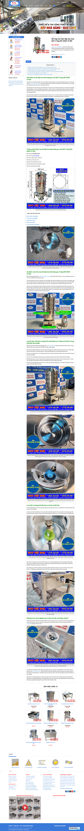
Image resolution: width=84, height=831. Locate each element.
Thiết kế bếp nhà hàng (47, 788)
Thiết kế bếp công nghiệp (47, 776)
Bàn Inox (12, 91)
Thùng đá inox (11, 787)
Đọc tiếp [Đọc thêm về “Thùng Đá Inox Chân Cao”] (50, 745)
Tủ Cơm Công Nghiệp (14, 139)
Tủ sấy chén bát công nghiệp (33, 224)
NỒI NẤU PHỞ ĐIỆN (69, 788)
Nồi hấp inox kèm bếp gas (56, 47)
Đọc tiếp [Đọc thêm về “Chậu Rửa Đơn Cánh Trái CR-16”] (33, 707)
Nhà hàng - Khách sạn (13, 776)
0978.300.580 (17, 60)
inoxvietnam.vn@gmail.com (70, 6)
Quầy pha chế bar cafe (13, 779)
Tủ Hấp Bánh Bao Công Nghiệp (16, 143)
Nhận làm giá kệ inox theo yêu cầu (49, 786)
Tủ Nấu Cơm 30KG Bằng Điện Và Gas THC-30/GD (50, 704)
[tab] (28, 61)
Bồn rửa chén (11, 81)
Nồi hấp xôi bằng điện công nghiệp (32, 789)
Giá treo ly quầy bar (12, 788)
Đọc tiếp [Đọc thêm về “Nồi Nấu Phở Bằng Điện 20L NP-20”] (67, 726)
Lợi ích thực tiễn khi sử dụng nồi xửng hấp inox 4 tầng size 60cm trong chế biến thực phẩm (45, 71)
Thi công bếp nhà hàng (47, 789)
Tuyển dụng (72, 2)
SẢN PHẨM (28, 774)
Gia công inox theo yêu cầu (48, 780)
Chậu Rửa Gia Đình (13, 102)
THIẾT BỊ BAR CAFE (12, 784)
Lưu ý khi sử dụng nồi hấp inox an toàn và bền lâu (37, 72)
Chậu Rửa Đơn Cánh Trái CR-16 (34, 703)
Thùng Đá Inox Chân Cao (50, 742)
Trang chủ (25, 5)
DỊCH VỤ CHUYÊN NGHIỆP (47, 774)
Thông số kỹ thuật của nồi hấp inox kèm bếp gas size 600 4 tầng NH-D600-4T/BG (43, 68)
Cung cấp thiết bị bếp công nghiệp (49, 779)
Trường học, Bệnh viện (13, 780)
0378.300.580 (17, 61)
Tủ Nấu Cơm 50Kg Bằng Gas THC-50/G (50, 723)
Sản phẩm (36, 5)
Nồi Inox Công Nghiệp (14, 117)
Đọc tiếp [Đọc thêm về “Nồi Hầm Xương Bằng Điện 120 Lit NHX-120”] (33, 745)
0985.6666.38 (17, 48)
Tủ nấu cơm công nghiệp (30, 777)
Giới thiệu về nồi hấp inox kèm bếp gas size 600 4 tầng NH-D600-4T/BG (41, 67)
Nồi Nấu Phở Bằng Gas (14, 124)
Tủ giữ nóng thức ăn (31, 220)
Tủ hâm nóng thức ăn (30, 782)
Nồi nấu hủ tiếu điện (31, 222)
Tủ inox (11, 145)
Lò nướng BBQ (13, 111)
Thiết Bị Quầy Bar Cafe (14, 135)
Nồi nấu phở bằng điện (30, 783)
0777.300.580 (17, 53)
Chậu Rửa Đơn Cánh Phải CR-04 (67, 703)
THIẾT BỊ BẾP (62, 788)
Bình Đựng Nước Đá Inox (14, 98)
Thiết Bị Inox (12, 130)
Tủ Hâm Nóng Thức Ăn (14, 141)
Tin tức (58, 2)
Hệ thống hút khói (29, 779)
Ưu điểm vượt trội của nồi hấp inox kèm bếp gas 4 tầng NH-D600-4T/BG (41, 70)
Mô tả (28, 61)
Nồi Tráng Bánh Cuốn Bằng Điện (16, 126)
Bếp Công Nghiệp (13, 96)
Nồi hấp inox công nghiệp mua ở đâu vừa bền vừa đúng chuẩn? (39, 74)
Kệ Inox (11, 109)
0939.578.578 (68, 5)
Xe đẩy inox (12, 154)
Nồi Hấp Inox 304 (13, 115)
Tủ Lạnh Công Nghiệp (14, 148)
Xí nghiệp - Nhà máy (12, 777)
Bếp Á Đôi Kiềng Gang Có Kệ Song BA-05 (33, 723)
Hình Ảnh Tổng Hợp (65, 2)
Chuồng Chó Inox (13, 104)
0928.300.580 (17, 58)
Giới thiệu (31, 5)
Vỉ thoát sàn (12, 152)
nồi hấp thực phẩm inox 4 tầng (45, 276)
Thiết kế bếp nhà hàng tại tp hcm (49, 785)
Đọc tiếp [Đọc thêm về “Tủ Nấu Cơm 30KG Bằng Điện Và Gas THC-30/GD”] (50, 707)
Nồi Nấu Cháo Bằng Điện (15, 119)
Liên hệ (50, 5)
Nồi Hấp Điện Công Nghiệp (15, 113)
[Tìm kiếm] (54, 6)
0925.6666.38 (17, 49)
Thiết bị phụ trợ (13, 132)
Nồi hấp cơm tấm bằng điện (31, 788)
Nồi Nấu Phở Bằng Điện (14, 122)
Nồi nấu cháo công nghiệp (32, 216)
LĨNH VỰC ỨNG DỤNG (12, 774)
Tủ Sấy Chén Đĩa (13, 150)
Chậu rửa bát (17, 81)
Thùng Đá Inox (13, 137)
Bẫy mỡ (19, 84)
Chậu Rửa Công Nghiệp (14, 100)
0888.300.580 (17, 55)
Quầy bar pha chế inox (13, 785)
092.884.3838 (17, 41)
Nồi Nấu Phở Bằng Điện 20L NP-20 (67, 723)
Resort (10, 782)
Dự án (46, 5)
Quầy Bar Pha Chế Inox (14, 128)
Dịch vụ (41, 5)
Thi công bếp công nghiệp (47, 777)
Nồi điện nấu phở (13, 84)
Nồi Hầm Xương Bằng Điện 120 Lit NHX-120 (33, 743)
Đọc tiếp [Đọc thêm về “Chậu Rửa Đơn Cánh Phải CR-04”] (67, 707)
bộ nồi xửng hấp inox (51, 345)
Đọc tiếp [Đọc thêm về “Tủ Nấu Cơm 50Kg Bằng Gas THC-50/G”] (50, 726)
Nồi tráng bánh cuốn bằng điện (31, 786)
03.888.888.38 (17, 67)
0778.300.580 (17, 63)
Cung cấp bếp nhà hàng (47, 783)
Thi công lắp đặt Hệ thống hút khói (49, 782)
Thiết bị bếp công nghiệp (30, 776)
